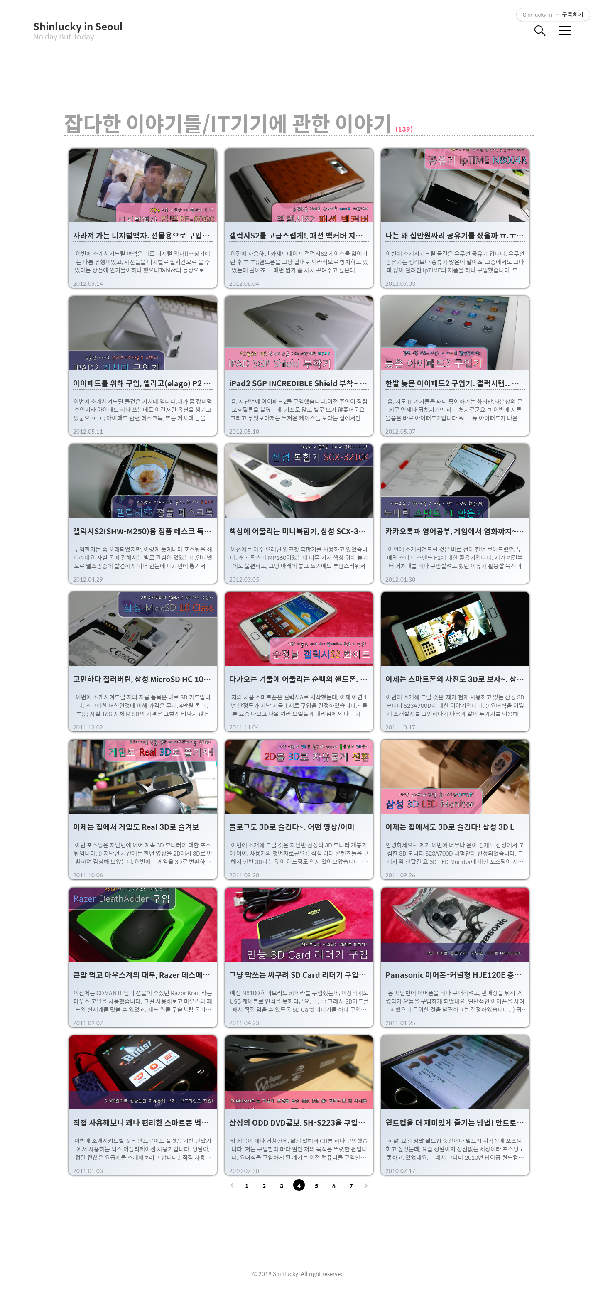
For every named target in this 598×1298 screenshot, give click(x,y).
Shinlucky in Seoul (74, 26)
